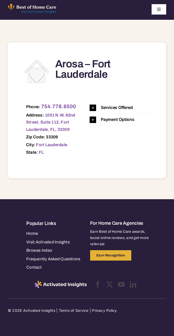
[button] (121, 108)
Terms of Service (74, 310)
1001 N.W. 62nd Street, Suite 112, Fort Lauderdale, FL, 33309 (50, 122)
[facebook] (98, 284)
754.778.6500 (58, 106)
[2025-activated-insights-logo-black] (61, 283)
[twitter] (109, 284)
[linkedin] (133, 284)
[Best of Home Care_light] (32, 6)
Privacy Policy (104, 310)
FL (41, 152)
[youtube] (121, 284)
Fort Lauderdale (51, 145)
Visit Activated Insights (39, 12)
